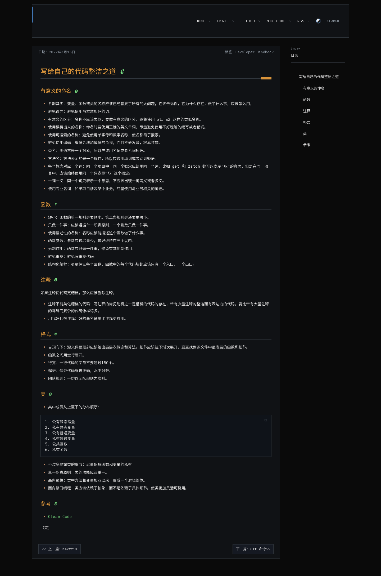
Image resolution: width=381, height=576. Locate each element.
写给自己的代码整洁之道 (319, 77)
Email (222, 21)
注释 (306, 111)
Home (198, 21)
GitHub (246, 21)
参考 (306, 145)
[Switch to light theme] (318, 21)
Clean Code (60, 517)
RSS (300, 21)
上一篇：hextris (62, 549)
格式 (306, 122)
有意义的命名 (314, 88)
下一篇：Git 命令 (251, 549)
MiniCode (275, 21)
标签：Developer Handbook (249, 52)
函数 (306, 100)
